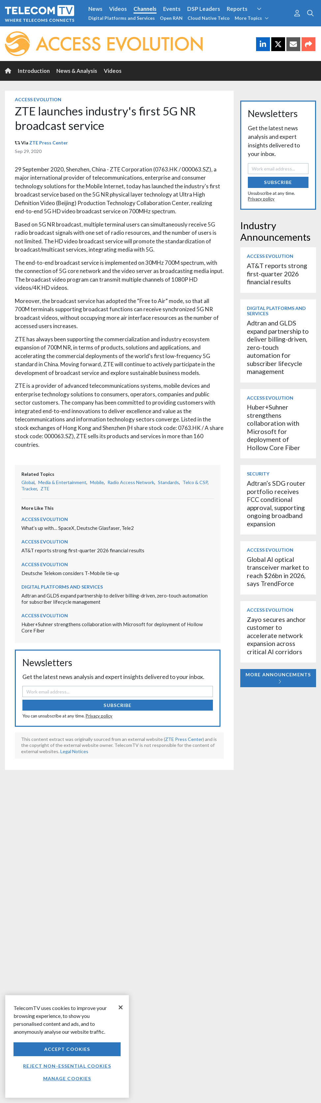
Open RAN (171, 18)
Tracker (29, 488)
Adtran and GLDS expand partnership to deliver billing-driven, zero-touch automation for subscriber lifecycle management (278, 347)
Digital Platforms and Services (121, 18)
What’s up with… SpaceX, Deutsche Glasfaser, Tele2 (77, 528)
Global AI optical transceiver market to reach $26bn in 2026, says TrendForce (278, 571)
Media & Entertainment (62, 482)
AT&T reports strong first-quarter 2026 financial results (82, 550)
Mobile (97, 482)
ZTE (45, 488)
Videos (118, 8)
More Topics (252, 18)
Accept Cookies (67, 1049)
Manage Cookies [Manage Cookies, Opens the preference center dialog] (67, 1078)
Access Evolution (38, 99)
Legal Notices (74, 751)
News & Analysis (76, 70)
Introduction (34, 70)
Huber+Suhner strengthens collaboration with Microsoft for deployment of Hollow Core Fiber (273, 427)
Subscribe (117, 705)
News (95, 8)
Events (172, 8)
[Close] (120, 1007)
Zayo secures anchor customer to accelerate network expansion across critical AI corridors (276, 636)
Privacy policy (99, 716)
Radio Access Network (130, 482)
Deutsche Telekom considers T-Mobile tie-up (70, 573)
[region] (67, 1046)
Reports (237, 8)
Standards (168, 482)
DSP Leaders (203, 8)
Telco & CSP (195, 482)
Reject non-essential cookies (67, 1066)
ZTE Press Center (48, 142)
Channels (145, 8)
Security (258, 473)
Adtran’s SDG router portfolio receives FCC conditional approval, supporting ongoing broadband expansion (276, 503)
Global (28, 482)
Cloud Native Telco (209, 18)
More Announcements (278, 678)
